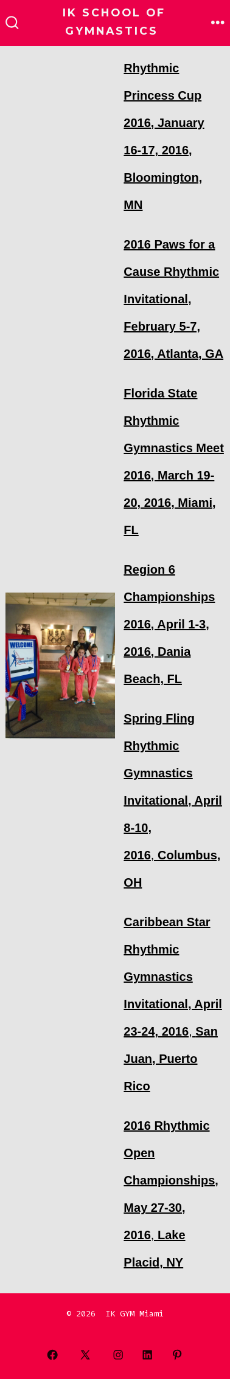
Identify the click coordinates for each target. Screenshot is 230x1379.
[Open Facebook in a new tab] (52, 1355)
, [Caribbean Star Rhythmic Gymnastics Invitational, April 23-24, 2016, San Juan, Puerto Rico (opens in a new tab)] (173, 1004)
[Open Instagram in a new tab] (117, 1355)
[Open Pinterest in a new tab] (177, 1355)
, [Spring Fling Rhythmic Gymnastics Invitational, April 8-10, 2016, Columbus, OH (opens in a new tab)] (173, 800)
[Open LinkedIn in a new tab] (147, 1355)
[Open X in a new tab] (85, 1355)
